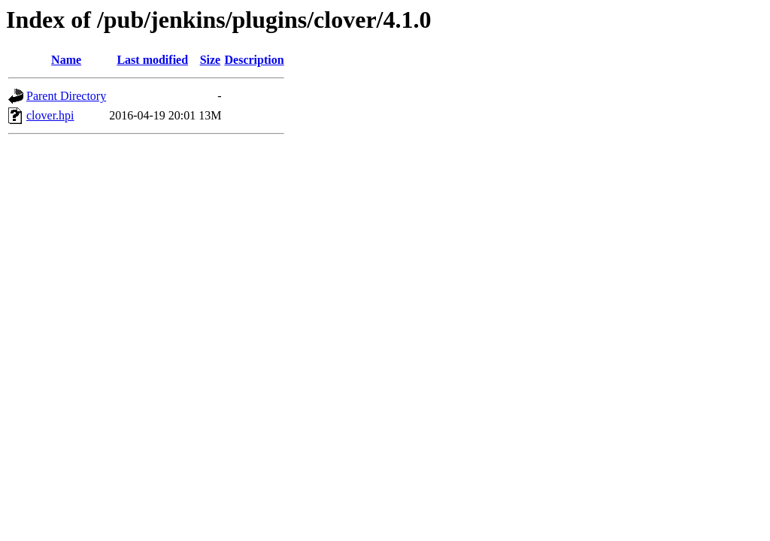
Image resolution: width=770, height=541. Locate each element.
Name (66, 59)
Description (254, 59)
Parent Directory (66, 95)
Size (210, 59)
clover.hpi (50, 115)
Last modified (152, 59)
